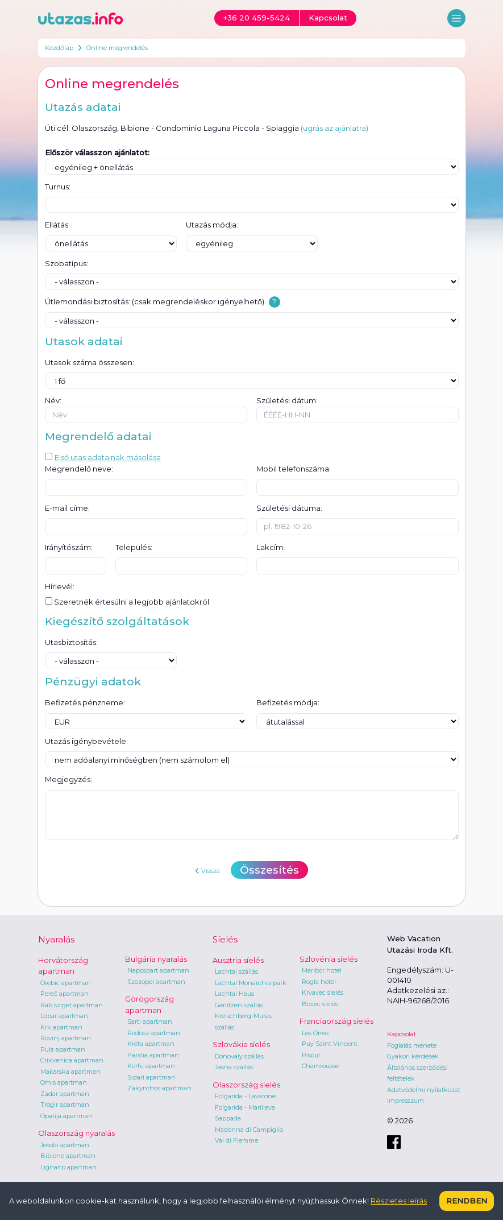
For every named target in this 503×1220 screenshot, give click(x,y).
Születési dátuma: (289, 507)
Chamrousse (320, 1066)
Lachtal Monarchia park (250, 983)
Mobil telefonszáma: (293, 468)
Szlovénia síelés (328, 958)
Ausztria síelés (238, 960)
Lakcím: (270, 547)
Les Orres (315, 1033)
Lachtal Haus (234, 994)
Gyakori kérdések (413, 1056)
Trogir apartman (64, 1105)
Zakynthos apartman (159, 1088)
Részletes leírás (399, 1200)
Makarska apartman (70, 1072)
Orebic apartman (65, 983)
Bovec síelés (320, 1004)
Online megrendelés (117, 48)
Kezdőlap (59, 48)
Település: (133, 547)
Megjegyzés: (68, 779)
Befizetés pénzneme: (85, 702)
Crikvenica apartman (71, 1060)
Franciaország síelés (336, 1020)
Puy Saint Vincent (329, 1044)
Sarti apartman (149, 1021)
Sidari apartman (151, 1077)
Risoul (311, 1055)
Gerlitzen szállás (239, 1005)
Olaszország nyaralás (76, 1133)
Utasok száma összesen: (89, 362)
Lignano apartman (68, 1167)
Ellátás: (57, 224)
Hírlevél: (59, 586)
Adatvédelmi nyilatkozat (423, 1090)
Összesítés (269, 869)
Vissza (207, 871)
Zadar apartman (64, 1094)
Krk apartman (61, 1027)
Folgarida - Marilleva (245, 1107)
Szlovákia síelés (241, 1044)
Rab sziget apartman (71, 1005)
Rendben (466, 1200)
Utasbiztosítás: (71, 642)
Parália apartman (153, 1055)
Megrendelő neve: (79, 468)
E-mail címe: (67, 507)
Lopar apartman (64, 1016)
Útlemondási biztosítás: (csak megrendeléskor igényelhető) (154, 301)
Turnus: (57, 186)
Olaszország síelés (246, 1084)
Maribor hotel (322, 970)
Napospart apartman (158, 970)
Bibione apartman (67, 1156)
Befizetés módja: (287, 702)
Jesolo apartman (64, 1145)
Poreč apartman (64, 994)
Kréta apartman (150, 1044)
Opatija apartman (66, 1116)
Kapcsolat (401, 1034)
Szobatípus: (66, 263)
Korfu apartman (151, 1066)
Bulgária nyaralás (156, 958)
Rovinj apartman (65, 1038)
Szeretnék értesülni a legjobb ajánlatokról (127, 601)
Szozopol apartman (156, 982)
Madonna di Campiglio (249, 1130)
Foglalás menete (412, 1045)
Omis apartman (63, 1082)
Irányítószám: (69, 547)
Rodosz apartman (153, 1033)
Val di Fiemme (236, 1140)
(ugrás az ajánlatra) (334, 128)
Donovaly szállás (239, 1056)
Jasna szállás (234, 1067)
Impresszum (405, 1101)
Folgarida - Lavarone (245, 1096)
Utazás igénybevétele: (86, 741)
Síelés (225, 939)
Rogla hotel (319, 982)
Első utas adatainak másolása (103, 457)
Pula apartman (62, 1049)
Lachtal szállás (236, 971)
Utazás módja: (212, 224)
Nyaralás (56, 939)
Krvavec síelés (322, 992)
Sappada (228, 1118)
